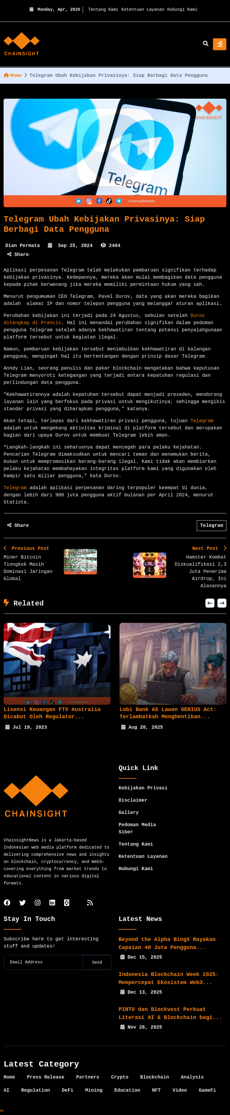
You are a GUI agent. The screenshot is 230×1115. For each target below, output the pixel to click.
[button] (209, 603)
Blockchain (154, 1077)
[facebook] (7, 903)
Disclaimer (133, 800)
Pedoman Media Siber (137, 828)
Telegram (202, 421)
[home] (22, 44)
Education (127, 1090)
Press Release (45, 1077)
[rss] (90, 903)
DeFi (67, 1090)
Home (13, 75)
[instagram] (37, 903)
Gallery (129, 812)
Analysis (192, 1077)
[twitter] (22, 903)
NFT (156, 1090)
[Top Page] (2, 1111)
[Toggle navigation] (219, 44)
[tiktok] (66, 903)
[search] (205, 44)
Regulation (35, 1090)
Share (18, 254)
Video (179, 1090)
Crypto (119, 1077)
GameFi (207, 1090)
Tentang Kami (103, 9)
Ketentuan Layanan (143, 9)
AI (6, 1090)
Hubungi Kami (182, 9)
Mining (93, 1090)
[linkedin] (52, 903)
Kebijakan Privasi (143, 788)
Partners (87, 1077)
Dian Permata (22, 245)
